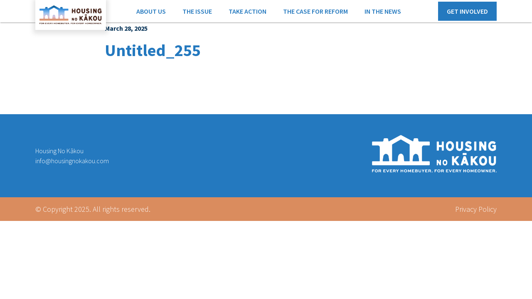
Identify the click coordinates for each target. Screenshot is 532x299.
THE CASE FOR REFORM (315, 11)
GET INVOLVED (467, 11)
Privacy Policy (476, 209)
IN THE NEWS (383, 11)
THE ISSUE (197, 11)
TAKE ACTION (247, 11)
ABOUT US (151, 11)
